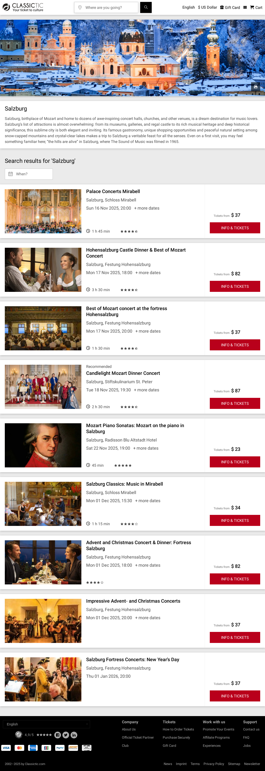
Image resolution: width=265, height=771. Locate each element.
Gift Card (169, 745)
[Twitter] (65, 736)
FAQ (246, 737)
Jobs (247, 745)
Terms (195, 764)
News (168, 764)
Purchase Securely (176, 737)
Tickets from (222, 215)
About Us (129, 729)
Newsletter (252, 764)
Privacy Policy (214, 764)
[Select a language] (46, 724)
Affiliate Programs (216, 737)
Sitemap (234, 764)
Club (125, 745)
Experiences (212, 745)
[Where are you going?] (109, 6)
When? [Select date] (22, 172)
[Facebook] (57, 736)
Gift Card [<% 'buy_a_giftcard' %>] (230, 7)
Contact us (251, 729)
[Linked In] (74, 736)
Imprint (181, 764)
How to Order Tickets (178, 729)
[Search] (146, 7)
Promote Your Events (218, 729)
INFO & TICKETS (235, 228)
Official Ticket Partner (138, 737)
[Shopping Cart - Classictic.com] (256, 7)
